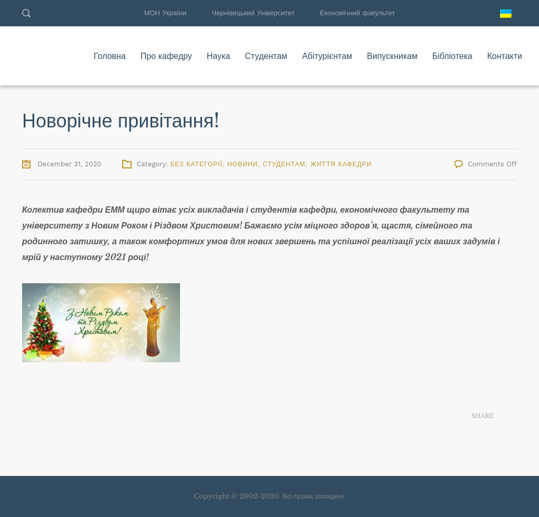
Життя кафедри (341, 164)
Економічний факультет (357, 13)
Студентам (266, 56)
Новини (242, 164)
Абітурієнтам (327, 56)
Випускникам (392, 56)
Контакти (504, 56)
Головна (110, 56)
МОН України (165, 13)
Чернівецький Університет (253, 13)
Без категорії (196, 164)
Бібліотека (452, 56)
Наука (219, 56)
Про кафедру (166, 56)
